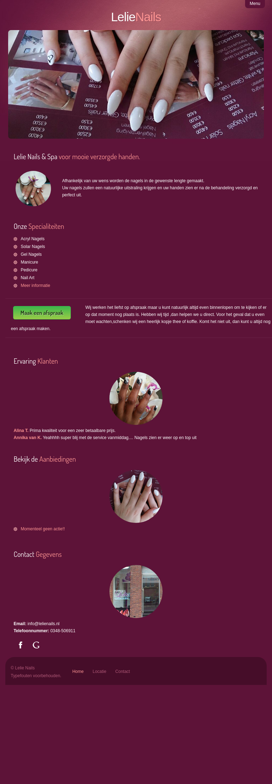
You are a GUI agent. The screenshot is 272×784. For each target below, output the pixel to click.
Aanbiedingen (57, 458)
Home (78, 671)
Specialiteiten (45, 226)
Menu (255, 3)
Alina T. (21, 430)
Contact (122, 671)
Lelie (136, 17)
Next (251, 93)
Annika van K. (28, 437)
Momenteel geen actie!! (43, 528)
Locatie (100, 671)
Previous (20, 93)
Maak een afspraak (42, 312)
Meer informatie (35, 285)
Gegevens (49, 554)
